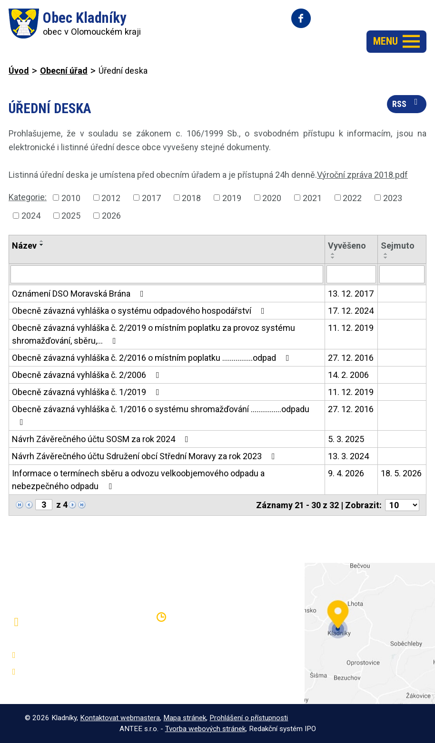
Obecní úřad (64, 71)
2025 (70, 216)
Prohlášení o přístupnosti (248, 718)
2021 (312, 198)
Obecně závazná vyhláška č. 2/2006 (87, 375)
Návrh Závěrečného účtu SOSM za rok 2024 (102, 439)
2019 (231, 198)
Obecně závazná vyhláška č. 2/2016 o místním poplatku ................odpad (152, 358)
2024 (30, 216)
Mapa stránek (184, 718)
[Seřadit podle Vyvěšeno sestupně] (333, 258)
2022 (352, 198)
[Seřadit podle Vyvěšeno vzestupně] (333, 254)
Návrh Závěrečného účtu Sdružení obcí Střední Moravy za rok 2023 (145, 456)
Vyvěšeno (347, 246)
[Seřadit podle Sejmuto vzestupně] (386, 254)
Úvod (19, 71)
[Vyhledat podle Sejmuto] (402, 274)
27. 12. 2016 (351, 358)
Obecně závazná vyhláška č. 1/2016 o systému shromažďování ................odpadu (160, 415)
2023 (392, 198)
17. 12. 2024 (351, 311)
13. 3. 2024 (348, 456)
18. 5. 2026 (401, 473)
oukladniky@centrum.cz (65, 671)
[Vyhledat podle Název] (166, 274)
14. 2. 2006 (348, 375)
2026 (111, 216)
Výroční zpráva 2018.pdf (362, 175)
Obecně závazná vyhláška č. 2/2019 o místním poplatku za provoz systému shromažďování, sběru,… (153, 334)
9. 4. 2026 (346, 473)
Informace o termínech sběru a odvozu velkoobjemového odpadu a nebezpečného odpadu (138, 479)
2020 (271, 198)
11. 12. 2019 (351, 328)
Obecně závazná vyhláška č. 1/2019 (87, 392)
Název (24, 246)
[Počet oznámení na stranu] (402, 505)
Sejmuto (398, 246)
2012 (110, 198)
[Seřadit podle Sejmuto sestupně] (386, 258)
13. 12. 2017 (351, 294)
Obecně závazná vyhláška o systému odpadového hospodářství (140, 311)
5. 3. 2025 (346, 439)
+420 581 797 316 (56, 655)
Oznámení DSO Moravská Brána (80, 294)
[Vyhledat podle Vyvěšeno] (351, 274)
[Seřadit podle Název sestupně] (42, 245)
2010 (70, 198)
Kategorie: (28, 197)
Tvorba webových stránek (205, 728)
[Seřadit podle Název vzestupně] (42, 241)
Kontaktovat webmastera (120, 718)
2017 (151, 198)
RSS (407, 103)
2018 (191, 198)
